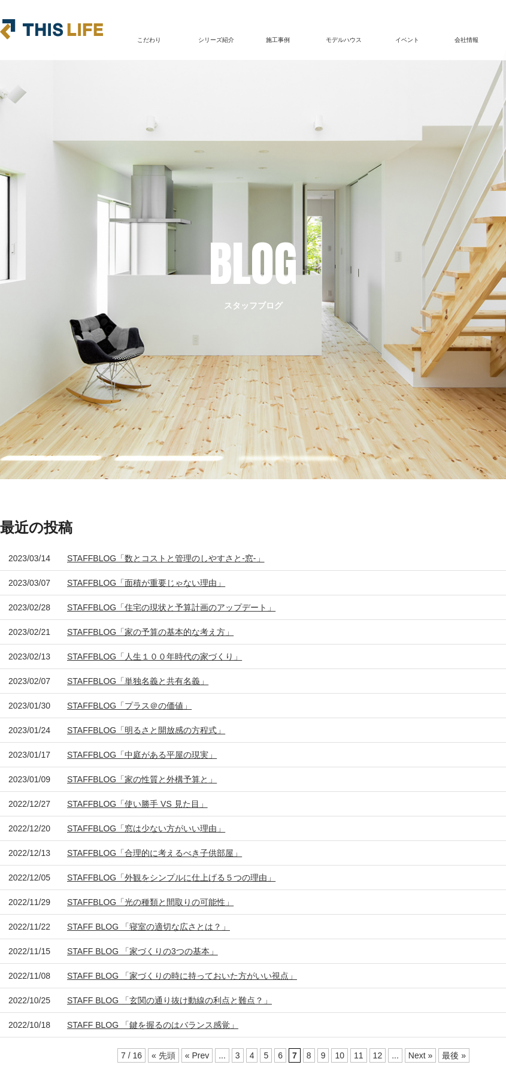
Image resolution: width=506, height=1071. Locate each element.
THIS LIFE (51, 29)
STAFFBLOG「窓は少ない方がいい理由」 (146, 828)
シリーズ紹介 (216, 40)
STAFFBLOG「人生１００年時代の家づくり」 (154, 656)
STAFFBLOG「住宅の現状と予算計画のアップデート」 (171, 607)
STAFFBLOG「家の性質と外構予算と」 (142, 779)
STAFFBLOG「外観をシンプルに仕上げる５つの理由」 (171, 877)
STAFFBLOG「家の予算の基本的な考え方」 (150, 632)
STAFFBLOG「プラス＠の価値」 (129, 705)
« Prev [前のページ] (197, 1055)
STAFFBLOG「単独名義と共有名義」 (137, 681)
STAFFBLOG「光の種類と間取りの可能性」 (150, 902)
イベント (407, 40)
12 (378, 1055)
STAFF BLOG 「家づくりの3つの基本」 (142, 951)
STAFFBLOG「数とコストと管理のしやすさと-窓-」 (166, 558)
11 (358, 1055)
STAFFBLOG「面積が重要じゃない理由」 (146, 583)
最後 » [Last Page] (454, 1055)
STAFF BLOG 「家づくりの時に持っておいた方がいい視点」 (182, 976)
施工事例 (278, 40)
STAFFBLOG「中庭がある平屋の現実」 (142, 755)
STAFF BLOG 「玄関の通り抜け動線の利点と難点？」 (169, 1000)
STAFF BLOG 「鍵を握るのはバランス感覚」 (152, 1025)
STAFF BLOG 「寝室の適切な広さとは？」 (148, 926)
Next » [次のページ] (420, 1055)
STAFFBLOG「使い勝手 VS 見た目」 (137, 804)
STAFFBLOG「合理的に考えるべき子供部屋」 (154, 853)
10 (339, 1055)
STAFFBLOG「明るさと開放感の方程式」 (146, 730)
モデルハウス (344, 40)
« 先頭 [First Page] (163, 1055)
